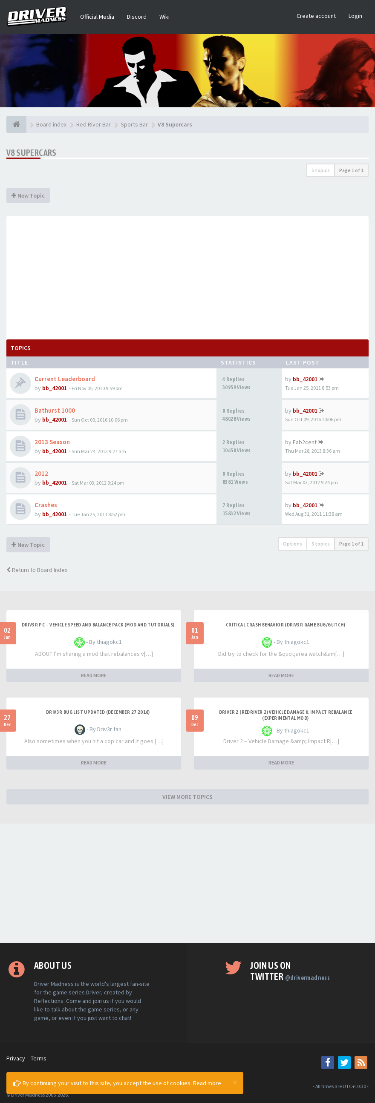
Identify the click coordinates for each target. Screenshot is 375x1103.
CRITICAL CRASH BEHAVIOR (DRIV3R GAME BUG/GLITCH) (285, 625)
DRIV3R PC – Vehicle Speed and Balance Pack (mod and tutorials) (98, 625)
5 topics (321, 170)
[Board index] (16, 124)
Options (292, 543)
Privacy (15, 1058)
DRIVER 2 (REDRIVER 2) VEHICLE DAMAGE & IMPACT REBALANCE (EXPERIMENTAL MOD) (285, 715)
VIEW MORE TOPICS (187, 797)
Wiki (164, 16)
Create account (316, 16)
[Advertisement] (187, 275)
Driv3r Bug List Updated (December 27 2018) (98, 712)
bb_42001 (54, 388)
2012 (41, 473)
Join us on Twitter (290, 971)
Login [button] (355, 16)
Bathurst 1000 (55, 410)
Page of (351, 170)
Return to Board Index (36, 570)
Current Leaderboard (65, 379)
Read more (207, 1083)
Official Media (97, 16)
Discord (137, 16)
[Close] (235, 1082)
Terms (38, 1058)
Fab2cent (305, 442)
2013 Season (52, 442)
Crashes (46, 505)
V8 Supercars (31, 153)
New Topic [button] (28, 195)
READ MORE (94, 675)
